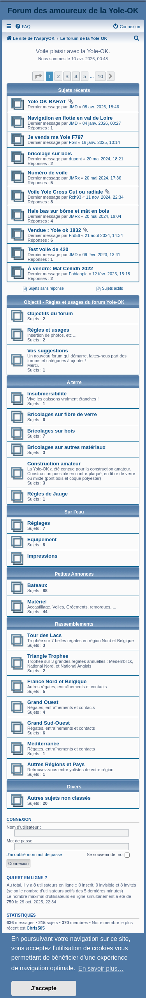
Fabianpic (78, 273)
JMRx (74, 178)
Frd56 (74, 235)
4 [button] (75, 76)
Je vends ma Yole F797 (55, 137)
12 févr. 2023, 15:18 (111, 273)
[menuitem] (22, 26)
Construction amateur (54, 464)
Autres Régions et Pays (55, 764)
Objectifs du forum (50, 313)
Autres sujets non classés (59, 798)
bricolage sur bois (50, 153)
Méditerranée (43, 744)
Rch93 (75, 197)
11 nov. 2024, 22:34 (104, 197)
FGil (73, 142)
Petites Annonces (74, 574)
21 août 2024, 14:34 (104, 235)
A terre (74, 382)
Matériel (37, 602)
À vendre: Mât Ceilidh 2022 (60, 268)
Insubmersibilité (47, 394)
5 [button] (84, 76)
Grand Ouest (42, 702)
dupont (75, 158)
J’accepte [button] (44, 988)
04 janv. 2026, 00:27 (102, 123)
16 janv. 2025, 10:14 (100, 142)
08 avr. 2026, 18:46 (101, 106)
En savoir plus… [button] (101, 968)
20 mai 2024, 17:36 (102, 178)
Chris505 (35, 928)
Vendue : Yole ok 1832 (54, 230)
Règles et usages (48, 330)
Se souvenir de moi (108, 855)
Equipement (41, 539)
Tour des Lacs (44, 635)
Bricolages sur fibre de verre (62, 414)
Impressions (42, 556)
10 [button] (100, 76)
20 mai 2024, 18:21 (105, 158)
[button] (38, 76)
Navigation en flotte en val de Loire (70, 118)
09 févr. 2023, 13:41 (101, 254)
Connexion (19, 819)
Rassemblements (74, 624)
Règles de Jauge (47, 494)
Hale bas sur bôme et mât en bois (68, 211)
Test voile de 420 (48, 249)
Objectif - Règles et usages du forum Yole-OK (74, 302)
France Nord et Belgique (56, 681)
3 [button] (67, 76)
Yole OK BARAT (47, 101)
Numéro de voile (48, 173)
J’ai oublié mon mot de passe (34, 854)
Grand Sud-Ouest (48, 723)
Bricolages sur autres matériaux (66, 447)
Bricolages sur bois (51, 431)
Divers (74, 787)
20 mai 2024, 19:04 (102, 216)
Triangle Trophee (48, 656)
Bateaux (37, 585)
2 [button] (58, 76)
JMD (73, 106)
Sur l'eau (74, 512)
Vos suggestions (47, 351)
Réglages (38, 523)
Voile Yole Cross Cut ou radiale (65, 192)
